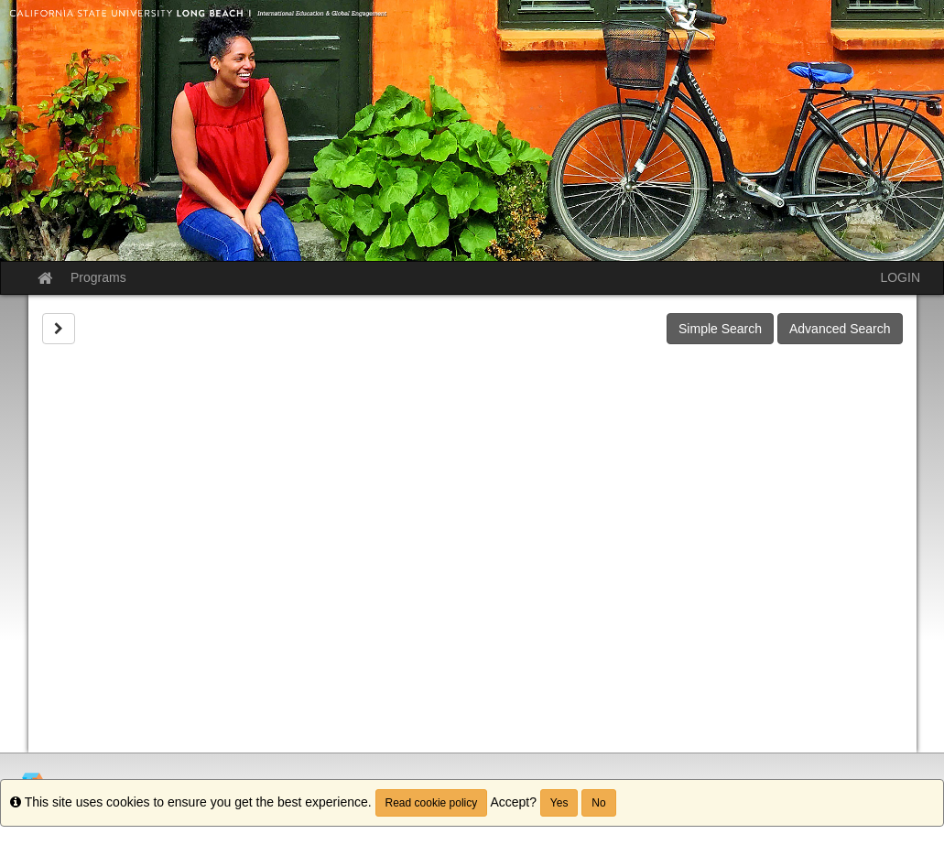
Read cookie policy (431, 802)
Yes (559, 802)
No (598, 802)
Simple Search (720, 328)
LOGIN (900, 277)
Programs (98, 277)
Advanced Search (840, 328)
